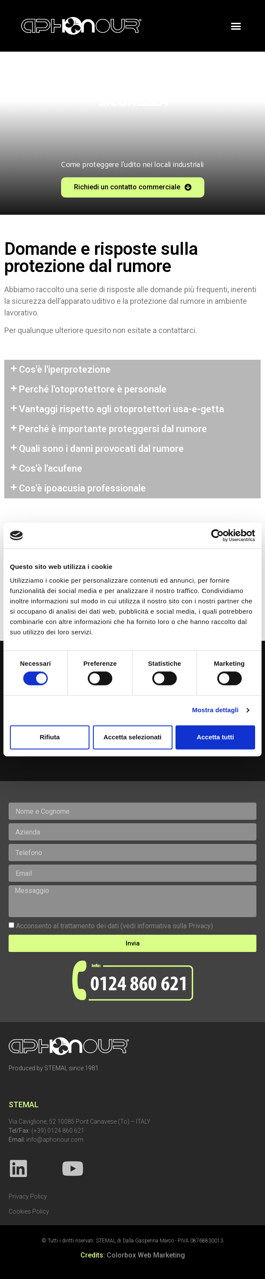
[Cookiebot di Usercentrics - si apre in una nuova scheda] (217, 535)
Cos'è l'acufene (50, 468)
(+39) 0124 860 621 (57, 1130)
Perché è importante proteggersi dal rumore (113, 428)
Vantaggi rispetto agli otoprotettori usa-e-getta (121, 409)
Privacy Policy (28, 1196)
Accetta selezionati (132, 737)
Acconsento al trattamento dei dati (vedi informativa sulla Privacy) (114, 926)
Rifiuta (50, 737)
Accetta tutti (215, 737)
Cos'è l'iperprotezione (65, 369)
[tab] (132, 370)
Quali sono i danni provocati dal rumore (101, 448)
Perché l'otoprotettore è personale (92, 389)
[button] (236, 26)
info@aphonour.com (54, 1139)
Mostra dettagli (215, 710)
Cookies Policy (29, 1211)
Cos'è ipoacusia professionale (82, 488)
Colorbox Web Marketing (146, 1255)
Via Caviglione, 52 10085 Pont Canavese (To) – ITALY (80, 1121)
